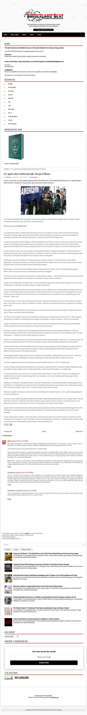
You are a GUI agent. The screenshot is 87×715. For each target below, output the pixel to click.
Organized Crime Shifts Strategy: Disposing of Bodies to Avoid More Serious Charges (41, 564)
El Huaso (11, 91)
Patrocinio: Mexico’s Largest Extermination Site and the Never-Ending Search (38, 586)
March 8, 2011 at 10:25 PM (24, 472)
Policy (39, 35)
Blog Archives (26, 549)
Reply (9, 467)
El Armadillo (12, 87)
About (32, 35)
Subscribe (44, 663)
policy (10, 75)
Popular (7, 549)
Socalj (10, 120)
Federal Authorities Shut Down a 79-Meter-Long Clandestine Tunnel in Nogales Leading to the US (44, 597)
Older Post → (80, 431)
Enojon (10, 95)
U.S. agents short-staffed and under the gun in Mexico (27, 173)
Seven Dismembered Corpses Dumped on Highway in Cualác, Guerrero (36, 619)
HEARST (11, 98)
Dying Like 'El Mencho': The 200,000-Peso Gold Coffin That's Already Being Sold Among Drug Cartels (45, 553)
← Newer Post (7, 431)
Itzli (9, 102)
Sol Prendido (12, 124)
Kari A (9, 441)
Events (24, 35)
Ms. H (10, 113)
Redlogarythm (12, 116)
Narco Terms (15, 35)
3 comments (33, 177)
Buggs (10, 84)
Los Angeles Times (20, 226)
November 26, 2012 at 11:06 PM (26, 490)
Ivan (9, 105)
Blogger (59, 710)
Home (5, 35)
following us (55, 697)
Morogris (11, 109)
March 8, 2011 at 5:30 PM (20, 441)
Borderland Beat (42, 710)
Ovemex (8, 177)
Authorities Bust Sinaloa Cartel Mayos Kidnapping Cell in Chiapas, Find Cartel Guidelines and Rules (45, 575)
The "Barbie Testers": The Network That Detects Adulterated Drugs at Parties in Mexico (41, 608)
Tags (16, 549)
